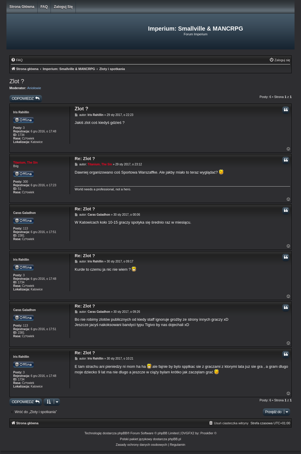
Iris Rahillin (21, 112)
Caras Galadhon (24, 212)
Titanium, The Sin (25, 162)
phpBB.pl (174, 439)
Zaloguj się (63, 7)
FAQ (44, 7)
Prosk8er (206, 433)
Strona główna (21, 7)
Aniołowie (34, 88)
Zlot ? (16, 81)
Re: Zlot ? (85, 158)
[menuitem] (17, 60)
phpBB (122, 433)
